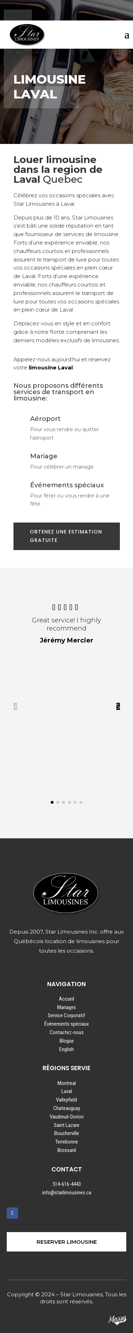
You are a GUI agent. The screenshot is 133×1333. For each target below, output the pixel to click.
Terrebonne (66, 1142)
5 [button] (118, 706)
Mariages (66, 1007)
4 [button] (15, 706)
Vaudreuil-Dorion (67, 1117)
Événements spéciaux (66, 1024)
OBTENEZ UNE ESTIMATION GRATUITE (66, 536)
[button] (52, 802)
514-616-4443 (66, 1184)
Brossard (66, 1150)
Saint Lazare (66, 1125)
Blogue (67, 1041)
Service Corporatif (66, 1015)
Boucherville (66, 1133)
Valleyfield (66, 1100)
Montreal (66, 1083)
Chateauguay (66, 1108)
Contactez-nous (67, 1032)
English (66, 1049)
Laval (66, 1091)
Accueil (66, 999)
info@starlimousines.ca (66, 1192)
